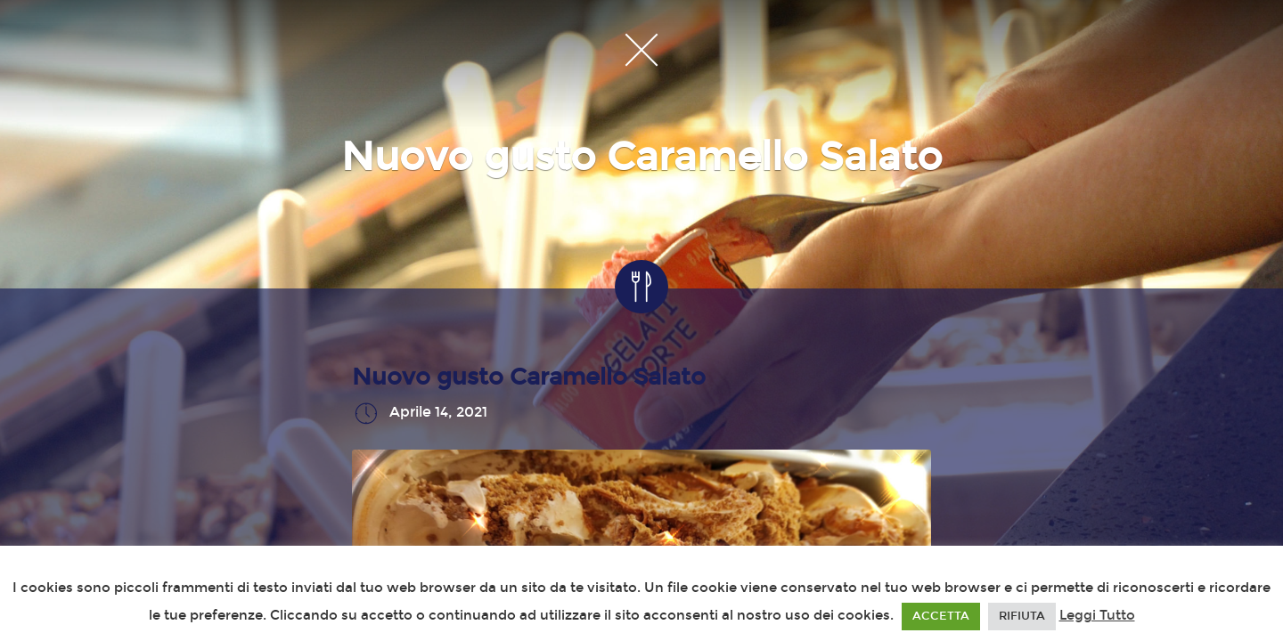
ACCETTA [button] (940, 616)
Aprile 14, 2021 (438, 412)
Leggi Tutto (1097, 615)
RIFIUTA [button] (1022, 616)
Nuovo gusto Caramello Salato (529, 377)
